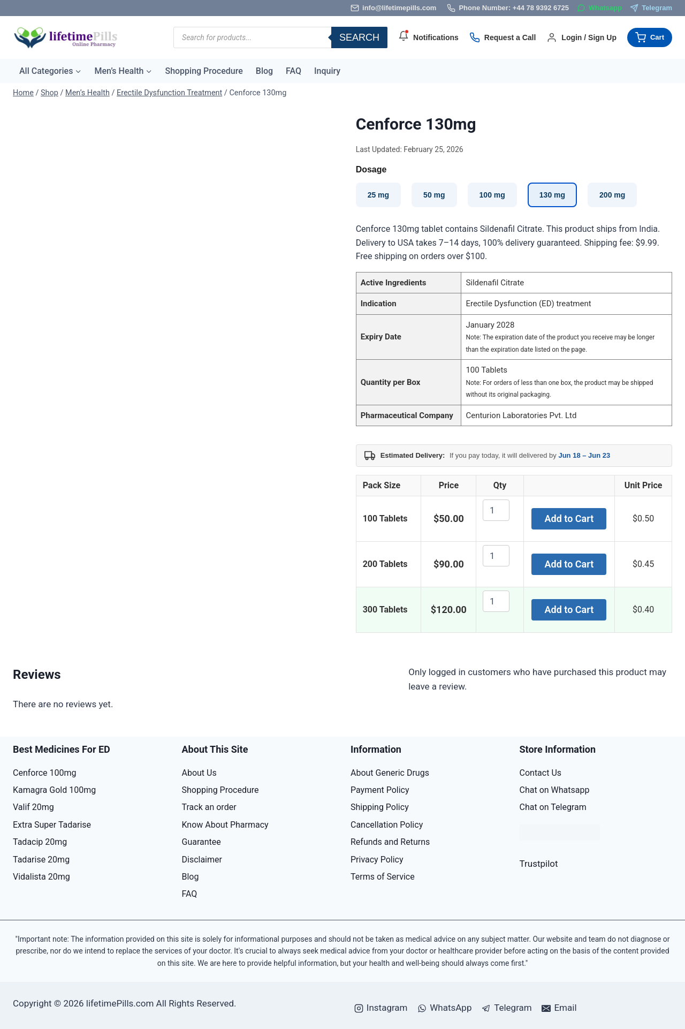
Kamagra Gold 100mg (54, 790)
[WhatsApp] (599, 8)
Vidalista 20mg (41, 877)
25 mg (378, 195)
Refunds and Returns (390, 842)
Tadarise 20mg (41, 859)
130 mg (552, 195)
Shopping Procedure (203, 71)
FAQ (293, 71)
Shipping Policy (380, 807)
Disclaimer (202, 859)
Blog (264, 71)
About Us (199, 773)
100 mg (492, 195)
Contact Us (541, 773)
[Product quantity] (496, 510)
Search (359, 37)
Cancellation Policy (387, 825)
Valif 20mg (33, 807)
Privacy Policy (377, 859)
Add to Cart (569, 518)
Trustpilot (539, 863)
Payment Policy (380, 790)
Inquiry (327, 71)
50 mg (434, 195)
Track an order (209, 807)
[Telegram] (651, 8)
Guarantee (201, 842)
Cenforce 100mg (45, 773)
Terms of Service (383, 877)
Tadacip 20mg (40, 842)
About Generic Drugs (390, 773)
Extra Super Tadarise (52, 825)
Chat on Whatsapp (555, 790)
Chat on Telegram (553, 807)
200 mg (612, 195)
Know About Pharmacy (225, 825)
